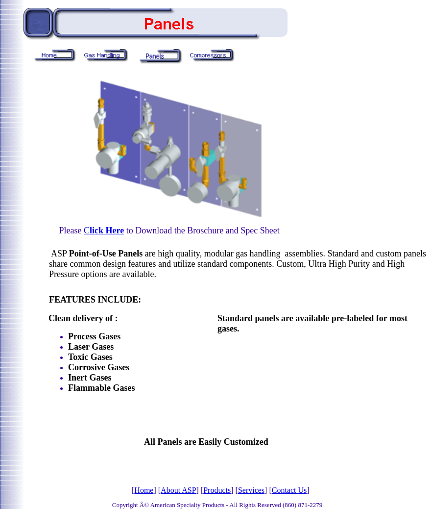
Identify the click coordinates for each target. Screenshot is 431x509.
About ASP (178, 490)
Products (217, 490)
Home (143, 490)
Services (251, 490)
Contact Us (289, 490)
